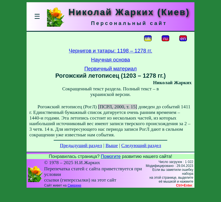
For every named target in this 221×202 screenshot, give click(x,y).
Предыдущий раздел (81, 145)
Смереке (74, 185)
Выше (111, 145)
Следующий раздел (141, 145)
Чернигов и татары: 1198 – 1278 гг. (110, 51)
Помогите (111, 156)
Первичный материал (110, 69)
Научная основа (110, 60)
